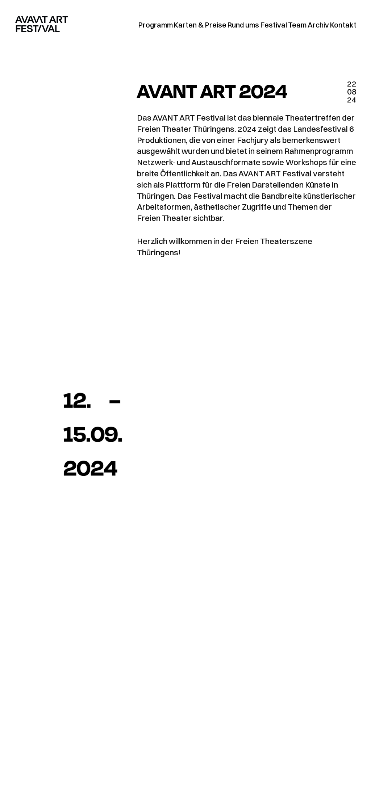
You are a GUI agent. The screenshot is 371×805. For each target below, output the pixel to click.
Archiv (318, 24)
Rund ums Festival (257, 24)
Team (297, 24)
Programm (155, 24)
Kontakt (343, 24)
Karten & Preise (200, 24)
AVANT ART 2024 (212, 90)
